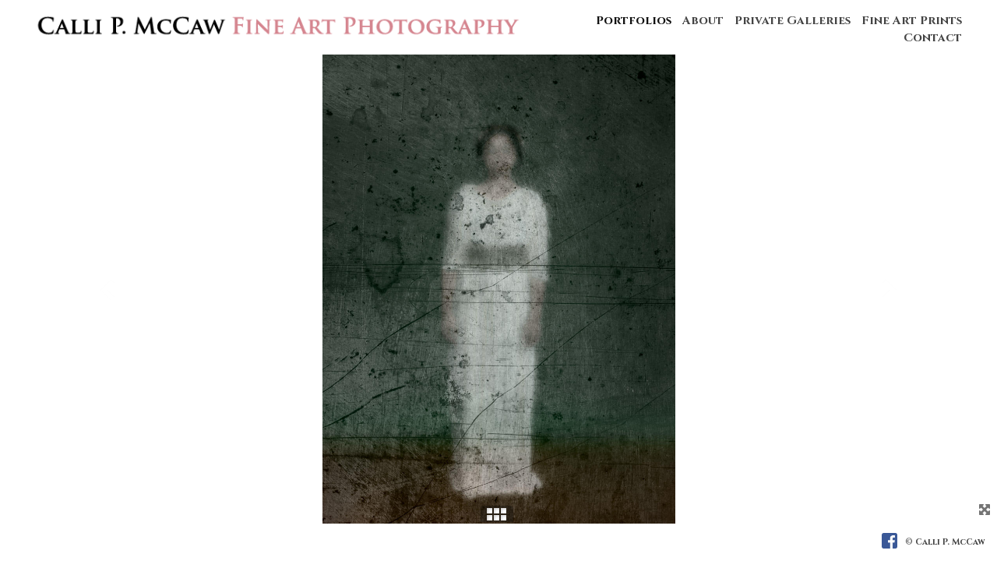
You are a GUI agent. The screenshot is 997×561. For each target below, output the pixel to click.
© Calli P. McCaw (945, 542)
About (703, 20)
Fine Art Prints (911, 20)
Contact (933, 38)
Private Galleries (793, 20)
